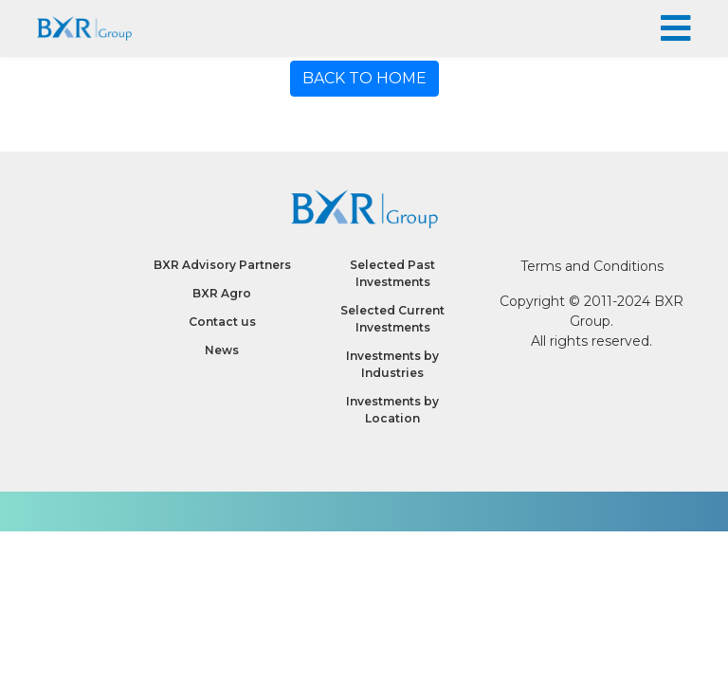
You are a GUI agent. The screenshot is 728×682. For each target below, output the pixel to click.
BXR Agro (221, 293)
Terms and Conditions (592, 266)
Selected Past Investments (392, 273)
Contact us (222, 321)
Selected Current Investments (392, 318)
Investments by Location (392, 409)
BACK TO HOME (364, 78)
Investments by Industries (392, 364)
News (222, 350)
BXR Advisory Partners (222, 265)
